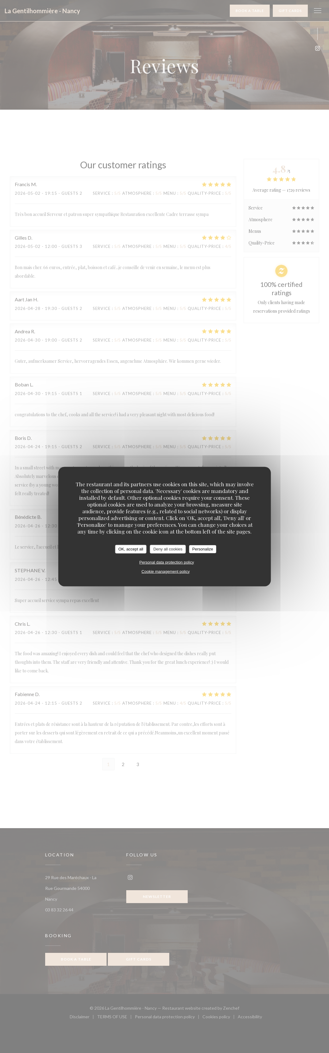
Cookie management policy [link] (166, 571)
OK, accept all (130, 549)
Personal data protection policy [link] (166, 562)
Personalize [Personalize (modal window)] (202, 549)
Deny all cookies (167, 549)
